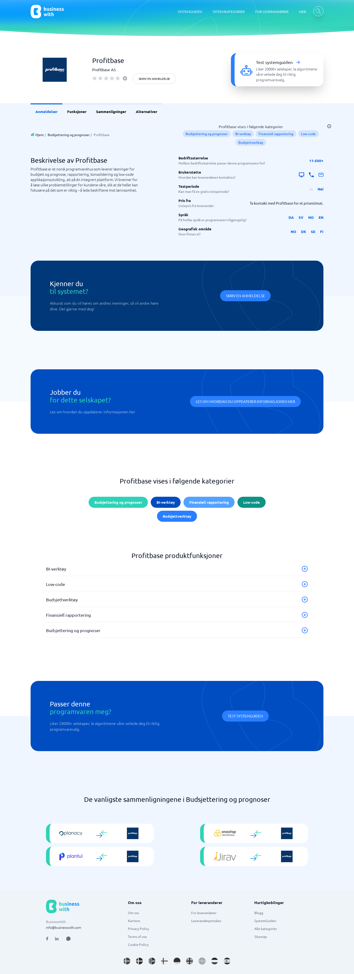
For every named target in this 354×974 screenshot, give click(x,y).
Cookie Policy (138, 944)
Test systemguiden (245, 716)
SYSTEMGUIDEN (190, 11)
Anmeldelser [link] (46, 111)
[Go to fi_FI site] (164, 961)
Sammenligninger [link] (111, 111)
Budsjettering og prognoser (69, 134)
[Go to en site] (202, 961)
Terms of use (137, 936)
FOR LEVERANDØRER (271, 11)
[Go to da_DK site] (139, 961)
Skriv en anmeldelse (154, 79)
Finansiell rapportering (276, 134)
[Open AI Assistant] (68, 939)
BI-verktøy (243, 134)
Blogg (258, 913)
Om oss (133, 913)
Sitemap (260, 936)
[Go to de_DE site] (177, 961)
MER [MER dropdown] (302, 11)
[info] (125, 78)
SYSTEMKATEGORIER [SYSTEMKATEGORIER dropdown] (229, 11)
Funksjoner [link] (76, 111)
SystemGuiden (265, 920)
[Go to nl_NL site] (214, 961)
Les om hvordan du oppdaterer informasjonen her (245, 401)
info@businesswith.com (63, 927)
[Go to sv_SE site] (127, 961)
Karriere (134, 920)
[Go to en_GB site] (189, 961)
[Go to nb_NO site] (152, 961)
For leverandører (203, 913)
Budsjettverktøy (250, 142)
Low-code (308, 134)
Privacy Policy (138, 928)
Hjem (39, 134)
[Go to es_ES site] (227, 961)
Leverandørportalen (206, 920)
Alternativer (146, 111)
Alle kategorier (265, 928)
